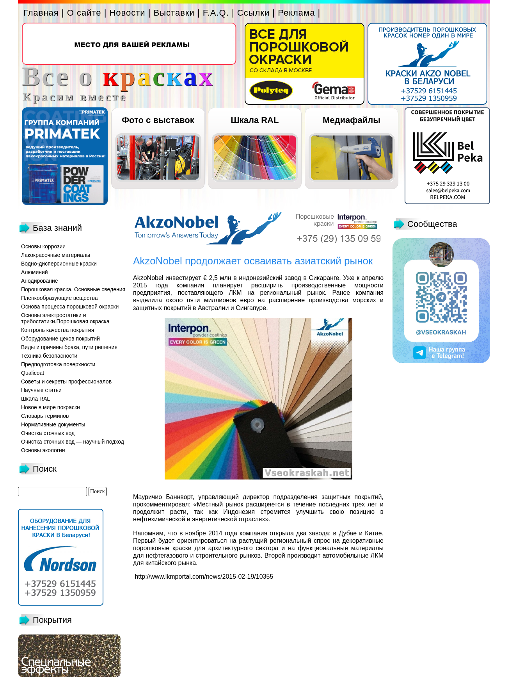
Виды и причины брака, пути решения (69, 347)
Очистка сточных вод (48, 433)
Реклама (296, 13)
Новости (127, 13)
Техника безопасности (49, 356)
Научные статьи (41, 390)
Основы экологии (43, 450)
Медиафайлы (351, 120)
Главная (41, 13)
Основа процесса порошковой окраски (70, 306)
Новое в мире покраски (50, 407)
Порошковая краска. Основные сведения (73, 289)
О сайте (84, 13)
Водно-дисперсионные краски (59, 263)
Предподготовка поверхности (58, 364)
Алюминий (34, 272)
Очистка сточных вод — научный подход (72, 442)
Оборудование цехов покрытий (60, 338)
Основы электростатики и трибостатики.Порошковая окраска (65, 318)
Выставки (174, 13)
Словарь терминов (45, 416)
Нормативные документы (53, 424)
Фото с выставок (158, 120)
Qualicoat (32, 373)
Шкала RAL (255, 120)
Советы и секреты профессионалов (66, 381)
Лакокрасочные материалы (55, 255)
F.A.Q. (216, 13)
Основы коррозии (43, 246)
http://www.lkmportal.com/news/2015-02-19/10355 (203, 576)
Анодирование (39, 281)
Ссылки (253, 13)
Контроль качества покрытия (57, 330)
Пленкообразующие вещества (59, 298)
